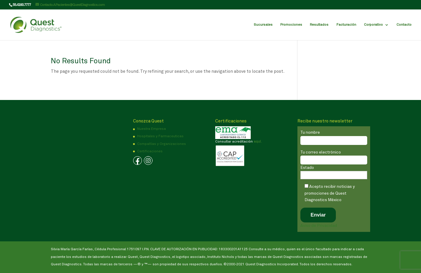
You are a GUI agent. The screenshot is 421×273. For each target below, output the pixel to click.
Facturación (346, 25)
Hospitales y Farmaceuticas (160, 136)
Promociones (291, 25)
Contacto (404, 25)
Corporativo (373, 25)
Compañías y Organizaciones (161, 144)
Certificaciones (150, 151)
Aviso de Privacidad (318, 226)
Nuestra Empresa (151, 129)
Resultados (319, 25)
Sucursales (263, 25)
